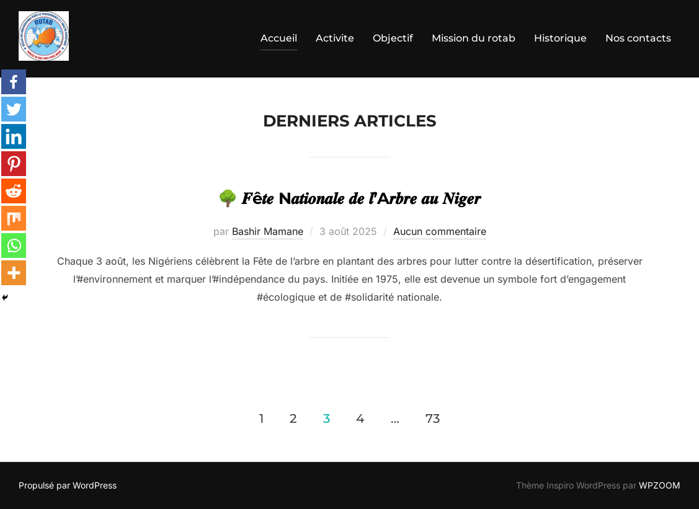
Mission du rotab (473, 38)
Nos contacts (638, 38)
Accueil (278, 38)
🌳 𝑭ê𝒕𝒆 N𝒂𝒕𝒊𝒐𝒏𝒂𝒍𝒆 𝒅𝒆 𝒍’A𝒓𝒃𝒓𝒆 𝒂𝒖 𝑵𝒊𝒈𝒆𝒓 (349, 198)
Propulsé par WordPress (68, 485)
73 (432, 418)
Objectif (393, 38)
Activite (335, 38)
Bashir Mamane (267, 231)
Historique (560, 38)
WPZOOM (659, 485)
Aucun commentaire (439, 231)
